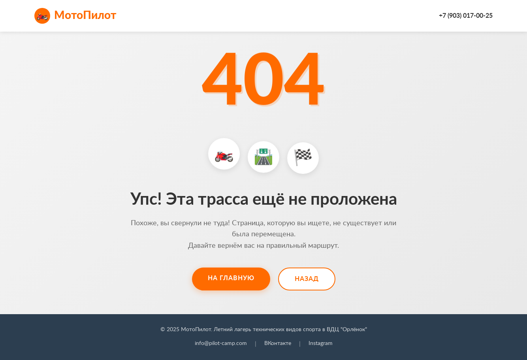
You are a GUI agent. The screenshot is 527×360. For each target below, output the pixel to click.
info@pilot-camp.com (221, 343)
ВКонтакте (277, 343)
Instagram (321, 343)
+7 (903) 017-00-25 (466, 16)
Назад (307, 279)
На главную (231, 278)
